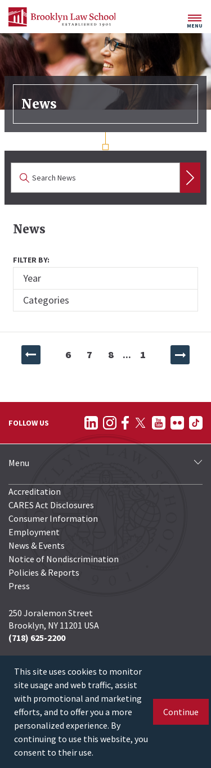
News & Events (36, 545)
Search (190, 177)
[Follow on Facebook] (125, 423)
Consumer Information (53, 518)
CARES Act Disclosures (51, 505)
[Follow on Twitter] (140, 423)
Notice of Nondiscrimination (63, 558)
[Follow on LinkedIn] (91, 423)
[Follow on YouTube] (158, 423)
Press (19, 585)
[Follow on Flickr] (177, 423)
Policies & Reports (43, 572)
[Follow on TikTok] (196, 423)
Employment (34, 531)
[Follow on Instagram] (109, 423)
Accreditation (34, 491)
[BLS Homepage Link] (61, 16)
